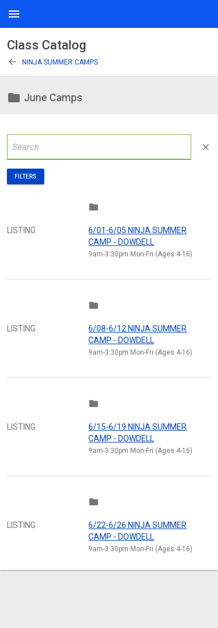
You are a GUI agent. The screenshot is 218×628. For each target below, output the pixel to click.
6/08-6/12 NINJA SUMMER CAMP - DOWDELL (137, 334)
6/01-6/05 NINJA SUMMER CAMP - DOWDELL (137, 236)
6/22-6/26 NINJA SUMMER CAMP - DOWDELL (137, 530)
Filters (26, 176)
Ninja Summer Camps (52, 62)
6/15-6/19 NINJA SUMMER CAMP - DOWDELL (137, 432)
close (206, 147)
